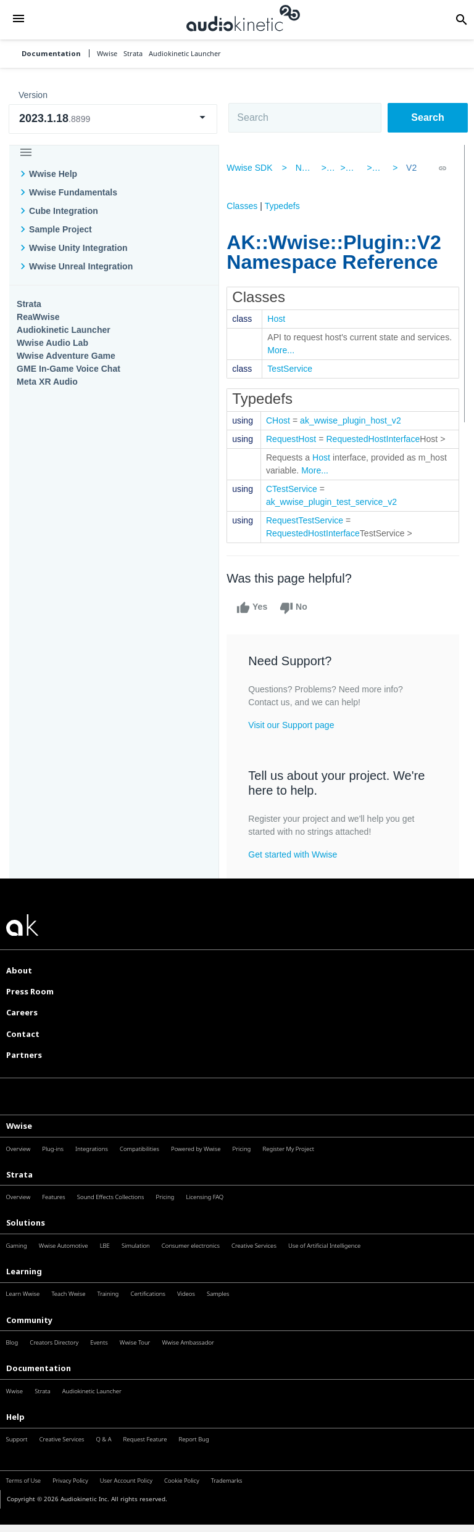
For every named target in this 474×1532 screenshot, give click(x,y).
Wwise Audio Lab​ (52, 343)
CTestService (299, 502)
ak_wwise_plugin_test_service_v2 (338, 515)
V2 (407, 168)
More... (325, 350)
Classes (249, 206)
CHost (285, 420)
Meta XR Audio (47, 382)
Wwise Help (53, 174)
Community (29, 1332)
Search (427, 117)
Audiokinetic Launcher (63, 330)
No (301, 621)
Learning (24, 1284)
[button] (18, 19)
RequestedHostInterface (380, 439)
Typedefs (289, 206)
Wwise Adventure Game (66, 356)
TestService (297, 369)
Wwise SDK (257, 168)
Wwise (19, 1138)
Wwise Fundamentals (73, 192)
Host (284, 319)
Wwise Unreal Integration (81, 266)
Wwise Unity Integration (78, 248)
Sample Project (60, 229)
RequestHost (298, 439)
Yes (259, 621)
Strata (29, 304)
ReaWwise (38, 317)
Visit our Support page (298, 738)
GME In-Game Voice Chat (68, 369)
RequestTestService (312, 533)
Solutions (25, 1235)
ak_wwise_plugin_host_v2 (358, 420)
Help (15, 1429)
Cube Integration (63, 211)
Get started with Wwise (300, 867)
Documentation (51, 53)
